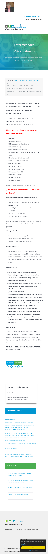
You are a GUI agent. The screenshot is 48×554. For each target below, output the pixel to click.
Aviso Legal (9, 523)
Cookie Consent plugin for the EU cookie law (33, 551)
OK (33, 547)
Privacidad (18, 523)
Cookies (27, 523)
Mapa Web (35, 523)
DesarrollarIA (15, 545)
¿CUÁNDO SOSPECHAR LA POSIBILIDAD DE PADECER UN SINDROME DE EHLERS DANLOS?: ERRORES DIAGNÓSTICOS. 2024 (20, 439)
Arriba (24, 533)
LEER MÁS (26, 544)
